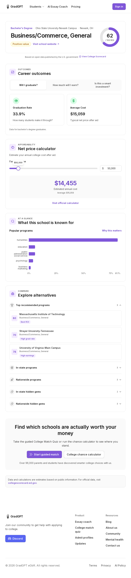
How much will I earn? (65, 85)
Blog (108, 521)
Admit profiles (84, 537)
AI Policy (120, 565)
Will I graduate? (28, 85)
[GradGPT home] (14, 6)
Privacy (106, 565)
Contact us (113, 545)
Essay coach (83, 521)
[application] (65, 256)
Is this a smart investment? (103, 85)
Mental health (114, 539)
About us (111, 527)
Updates (80, 543)
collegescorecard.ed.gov (22, 483)
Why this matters (112, 230)
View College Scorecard (92, 56)
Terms (93, 565)
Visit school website (46, 44)
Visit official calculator (65, 203)
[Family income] (111, 168)
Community (113, 533)
